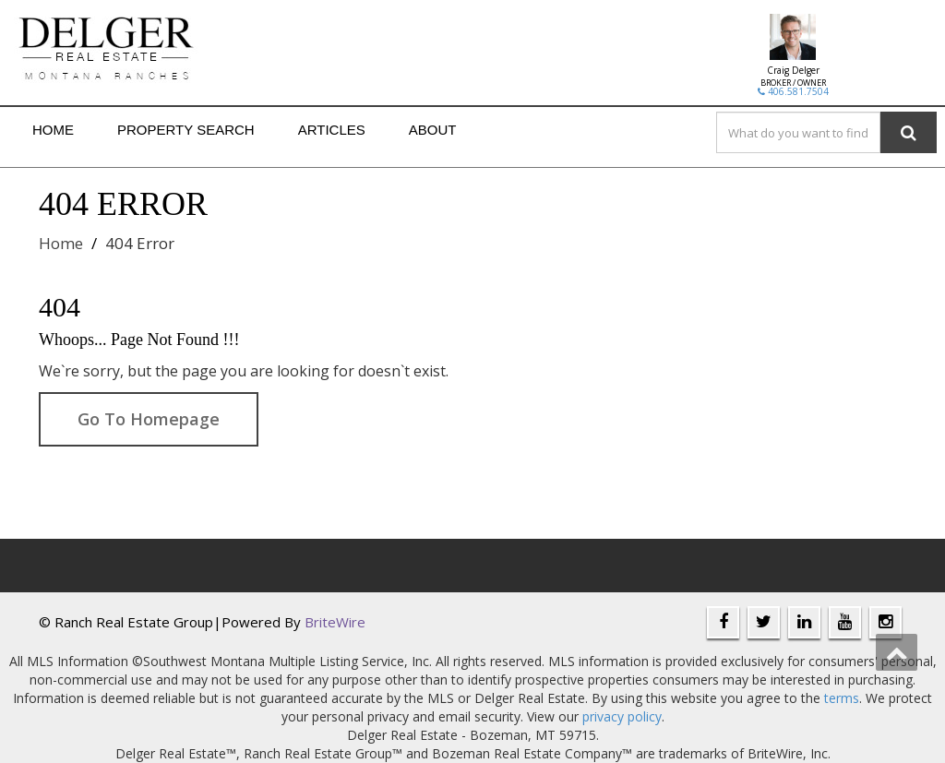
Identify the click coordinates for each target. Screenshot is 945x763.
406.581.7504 (793, 91)
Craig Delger (793, 70)
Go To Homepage (149, 419)
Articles (331, 129)
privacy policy (622, 716)
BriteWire (335, 622)
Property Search (186, 129)
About (433, 129)
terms (841, 698)
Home (53, 129)
